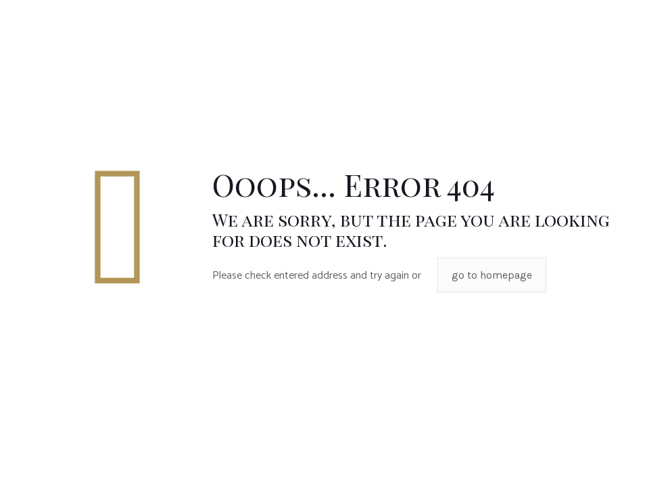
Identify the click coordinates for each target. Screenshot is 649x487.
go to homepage (492, 275)
